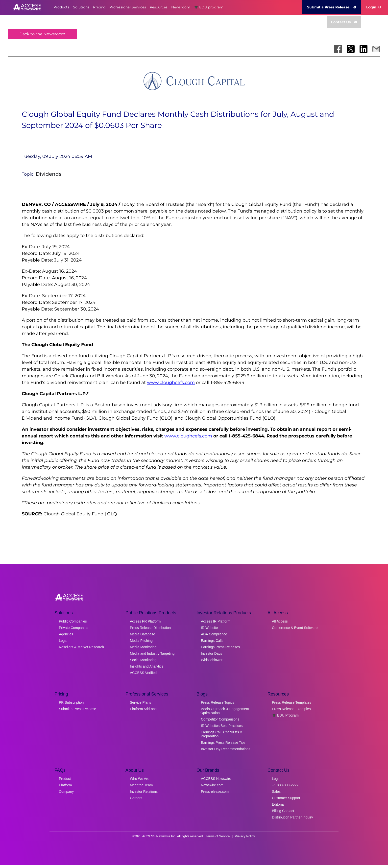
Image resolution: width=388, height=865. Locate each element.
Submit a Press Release (331, 7)
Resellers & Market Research (81, 647)
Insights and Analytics (146, 666)
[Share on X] (351, 49)
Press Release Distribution (150, 628)
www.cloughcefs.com (171, 382)
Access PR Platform (145, 621)
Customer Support (286, 798)
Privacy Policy (245, 836)
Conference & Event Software (294, 628)
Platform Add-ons (143, 709)
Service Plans (140, 702)
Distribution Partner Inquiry (292, 817)
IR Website (209, 628)
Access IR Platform (215, 621)
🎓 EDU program (208, 7)
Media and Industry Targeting (152, 653)
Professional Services (127, 7)
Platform (65, 785)
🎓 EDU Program (285, 715)
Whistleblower (211, 660)
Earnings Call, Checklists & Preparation (221, 734)
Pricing (99, 7)
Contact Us (344, 22)
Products (61, 7)
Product (65, 779)
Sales (276, 791)
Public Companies (73, 621)
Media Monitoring (143, 647)
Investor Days (211, 653)
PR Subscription (71, 702)
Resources (159, 7)
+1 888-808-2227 (285, 785)
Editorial (278, 804)
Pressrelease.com (215, 791)
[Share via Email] (376, 49)
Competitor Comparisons (220, 719)
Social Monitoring (143, 660)
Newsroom (180, 7)
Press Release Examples (291, 709)
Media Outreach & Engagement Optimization (224, 711)
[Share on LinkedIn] (363, 49)
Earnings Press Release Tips (223, 743)
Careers (136, 798)
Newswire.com (212, 785)
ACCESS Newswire (216, 779)
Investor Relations (144, 791)
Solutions (81, 7)
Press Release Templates (291, 702)
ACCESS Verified (143, 673)
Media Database (142, 634)
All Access (280, 621)
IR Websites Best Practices (222, 726)
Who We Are (139, 779)
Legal (63, 641)
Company (66, 791)
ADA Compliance (214, 634)
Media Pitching (141, 641)
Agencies (66, 634)
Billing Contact (283, 811)
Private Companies (73, 628)
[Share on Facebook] (338, 49)
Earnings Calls (212, 641)
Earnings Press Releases (220, 647)
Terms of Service (218, 836)
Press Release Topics (217, 702)
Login (373, 7)
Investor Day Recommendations (225, 749)
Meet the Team (141, 785)
